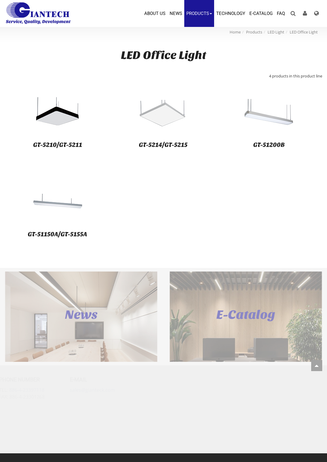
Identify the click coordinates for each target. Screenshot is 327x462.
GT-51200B (269, 144)
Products (254, 32)
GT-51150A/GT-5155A (57, 234)
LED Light (276, 32)
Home (235, 32)
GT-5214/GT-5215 (163, 144)
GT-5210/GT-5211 (57, 144)
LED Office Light (304, 32)
